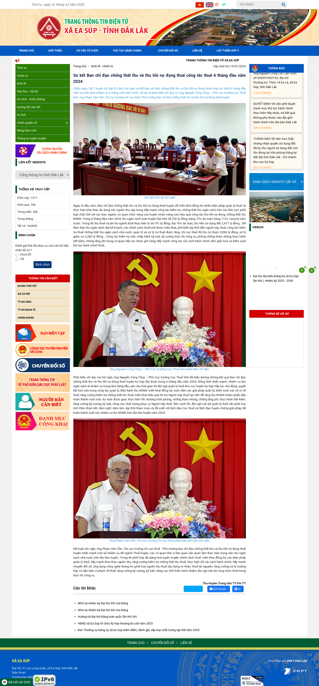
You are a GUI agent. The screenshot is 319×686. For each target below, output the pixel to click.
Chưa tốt (25, 254)
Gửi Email (218, 589)
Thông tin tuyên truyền (31, 138)
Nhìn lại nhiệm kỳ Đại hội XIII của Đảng (103, 603)
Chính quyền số (42, 122)
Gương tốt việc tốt (28, 107)
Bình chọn (43, 264)
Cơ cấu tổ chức (87, 50)
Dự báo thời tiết (27, 286)
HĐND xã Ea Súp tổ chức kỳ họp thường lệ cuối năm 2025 (115, 623)
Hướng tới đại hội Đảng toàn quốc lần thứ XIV (107, 616)
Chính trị (22, 75)
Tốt (22, 259)
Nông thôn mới (27, 130)
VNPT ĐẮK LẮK (297, 661)
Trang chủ (79, 66)
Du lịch (21, 114)
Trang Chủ (26, 50)
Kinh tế (21, 83)
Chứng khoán (26, 318)
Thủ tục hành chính (127, 50)
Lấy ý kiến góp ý (228, 50)
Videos (258, 227)
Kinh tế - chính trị (102, 66)
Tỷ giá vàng (25, 302)
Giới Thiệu (55, 50)
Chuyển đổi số (168, 50)
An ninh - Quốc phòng (31, 99)
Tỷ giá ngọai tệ (26, 310)
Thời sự (22, 67)
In (238, 589)
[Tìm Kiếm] (261, 4)
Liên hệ (197, 50)
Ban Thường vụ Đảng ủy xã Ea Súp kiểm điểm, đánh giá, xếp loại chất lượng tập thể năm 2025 (139, 630)
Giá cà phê (24, 294)
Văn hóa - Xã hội (27, 91)
